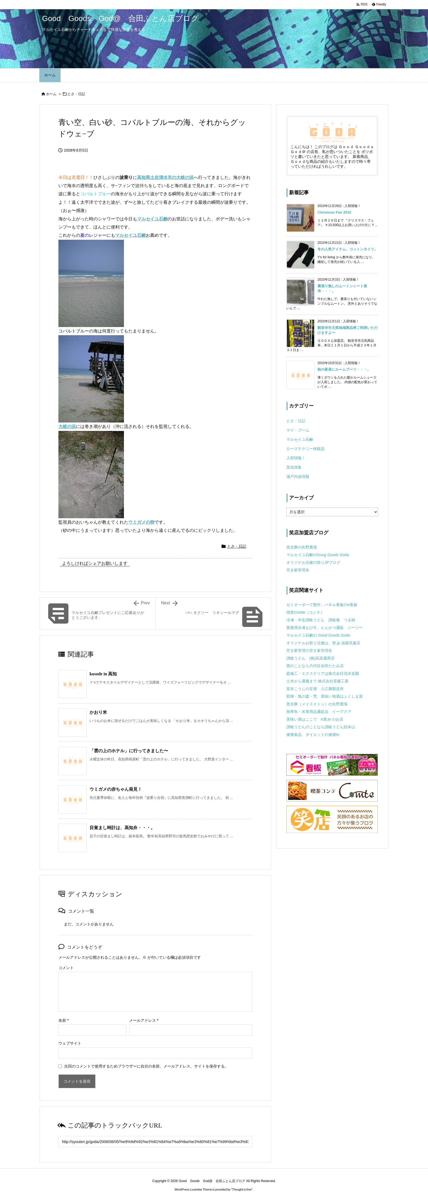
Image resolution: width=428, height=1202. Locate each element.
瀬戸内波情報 (297, 476)
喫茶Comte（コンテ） (305, 612)
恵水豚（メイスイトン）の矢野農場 (316, 704)
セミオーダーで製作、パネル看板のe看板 (321, 605)
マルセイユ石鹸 (299, 439)
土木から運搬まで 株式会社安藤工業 (317, 681)
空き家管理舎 (297, 570)
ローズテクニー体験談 (305, 448)
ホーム (51, 94)
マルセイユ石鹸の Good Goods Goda (318, 635)
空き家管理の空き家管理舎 (309, 650)
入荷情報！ (295, 458)
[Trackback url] (155, 1141)
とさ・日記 (76, 94)
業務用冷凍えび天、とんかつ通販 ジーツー (324, 627)
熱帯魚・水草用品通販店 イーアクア (318, 711)
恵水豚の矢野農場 (301, 547)
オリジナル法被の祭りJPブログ (313, 562)
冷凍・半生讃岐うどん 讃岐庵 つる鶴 (320, 620)
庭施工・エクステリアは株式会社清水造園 (322, 673)
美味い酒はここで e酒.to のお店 (314, 719)
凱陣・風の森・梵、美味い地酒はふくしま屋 (324, 696)
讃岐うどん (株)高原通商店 (310, 658)
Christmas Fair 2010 (334, 212)
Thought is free (241, 1189)
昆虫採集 (294, 467)
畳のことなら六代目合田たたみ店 (315, 666)
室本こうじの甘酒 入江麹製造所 (315, 689)
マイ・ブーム (297, 430)
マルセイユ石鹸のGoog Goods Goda (317, 555)
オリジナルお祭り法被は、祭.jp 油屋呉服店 (323, 643)
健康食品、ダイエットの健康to (312, 734)
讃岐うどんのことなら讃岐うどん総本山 (320, 727)
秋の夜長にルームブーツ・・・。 (344, 369)
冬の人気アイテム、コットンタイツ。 (347, 249)
